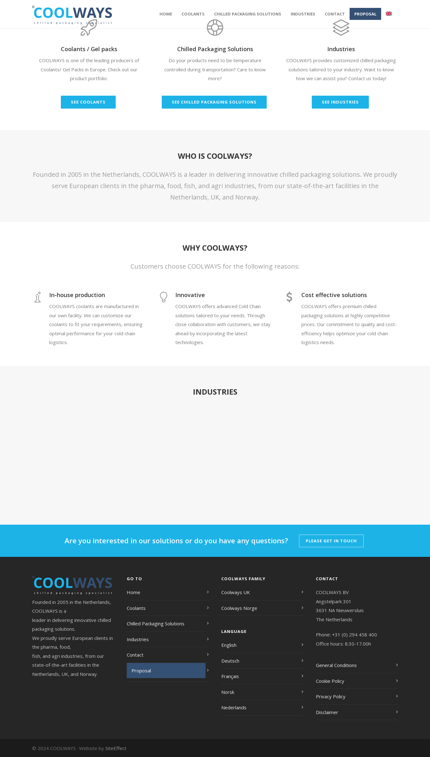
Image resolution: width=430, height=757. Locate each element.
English (228, 645)
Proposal (365, 14)
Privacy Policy (331, 696)
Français (230, 676)
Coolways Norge (239, 608)
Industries (303, 14)
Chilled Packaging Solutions (247, 14)
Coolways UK (235, 592)
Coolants (193, 14)
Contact (335, 14)
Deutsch (230, 661)
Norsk (227, 692)
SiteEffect (115, 748)
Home (166, 14)
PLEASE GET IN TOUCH (331, 541)
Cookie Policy (330, 681)
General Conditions (336, 665)
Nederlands (234, 707)
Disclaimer (327, 712)
